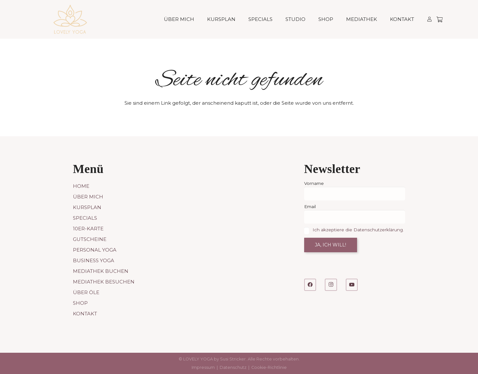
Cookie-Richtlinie (269, 367)
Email (310, 206)
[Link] (429, 19)
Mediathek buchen (100, 271)
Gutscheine (89, 239)
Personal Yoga (94, 250)
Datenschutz (233, 367)
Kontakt (85, 314)
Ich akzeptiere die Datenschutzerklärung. (358, 229)
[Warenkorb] (439, 19)
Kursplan (87, 207)
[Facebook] (310, 285)
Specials (85, 218)
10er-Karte (88, 228)
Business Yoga (93, 260)
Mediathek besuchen (103, 282)
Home (81, 186)
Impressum (203, 367)
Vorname (314, 183)
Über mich (88, 197)
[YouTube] (352, 285)
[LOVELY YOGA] (70, 19)
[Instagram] (331, 285)
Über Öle (86, 292)
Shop (80, 303)
